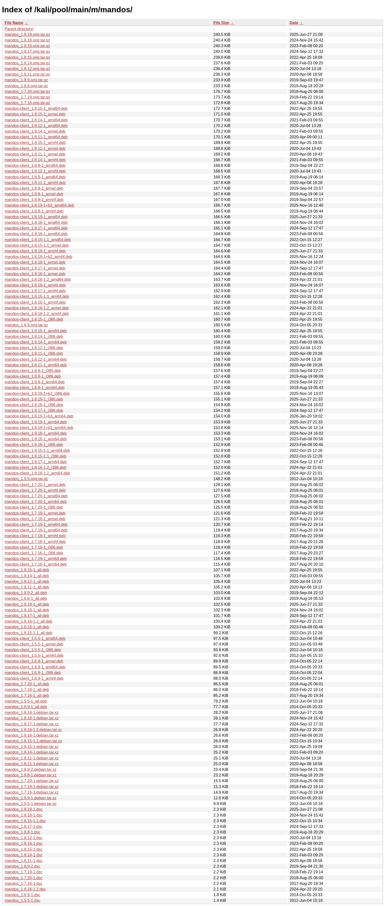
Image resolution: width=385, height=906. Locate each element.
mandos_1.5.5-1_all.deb (26, 701)
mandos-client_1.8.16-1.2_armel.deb (37, 308)
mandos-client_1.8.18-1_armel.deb (35, 262)
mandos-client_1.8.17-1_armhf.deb (35, 291)
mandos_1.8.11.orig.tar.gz (27, 74)
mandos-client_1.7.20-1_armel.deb (35, 485)
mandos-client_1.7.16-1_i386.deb (34, 553)
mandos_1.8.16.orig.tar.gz (27, 46)
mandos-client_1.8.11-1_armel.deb (35, 154)
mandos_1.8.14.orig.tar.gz (27, 63)
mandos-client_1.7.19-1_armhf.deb (35, 536)
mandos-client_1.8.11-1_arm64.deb (36, 365)
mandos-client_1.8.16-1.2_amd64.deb (38, 279)
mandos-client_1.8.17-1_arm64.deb (36, 462)
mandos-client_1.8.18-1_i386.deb (34, 405)
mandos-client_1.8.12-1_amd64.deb (36, 126)
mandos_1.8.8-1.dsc (22, 832)
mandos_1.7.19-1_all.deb (27, 690)
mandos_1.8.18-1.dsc (23, 815)
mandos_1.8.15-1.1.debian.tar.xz (33, 741)
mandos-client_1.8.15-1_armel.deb (35, 114)
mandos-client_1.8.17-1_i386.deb (34, 410)
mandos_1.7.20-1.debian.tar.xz (32, 781)
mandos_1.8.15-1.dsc (23, 849)
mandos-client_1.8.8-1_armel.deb (34, 194)
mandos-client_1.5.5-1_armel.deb (34, 644)
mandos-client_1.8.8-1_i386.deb (33, 376)
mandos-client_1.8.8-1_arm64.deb (35, 388)
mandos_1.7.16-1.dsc (23, 883)
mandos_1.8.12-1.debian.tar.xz (32, 758)
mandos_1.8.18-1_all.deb (27, 610)
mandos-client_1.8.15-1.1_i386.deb (35, 456)
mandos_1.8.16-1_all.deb (27, 627)
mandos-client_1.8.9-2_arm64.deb (35, 382)
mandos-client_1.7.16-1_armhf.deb (35, 542)
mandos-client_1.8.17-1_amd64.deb (36, 228)
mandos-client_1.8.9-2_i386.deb (33, 371)
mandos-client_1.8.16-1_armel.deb (35, 274)
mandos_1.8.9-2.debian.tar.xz (30, 769)
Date (293, 23)
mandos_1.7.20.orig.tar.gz (27, 91)
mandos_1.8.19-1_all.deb (27, 604)
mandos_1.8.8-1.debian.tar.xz (30, 775)
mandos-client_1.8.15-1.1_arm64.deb (37, 450)
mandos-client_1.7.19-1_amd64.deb (36, 524)
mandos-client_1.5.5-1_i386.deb (33, 650)
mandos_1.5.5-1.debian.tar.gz (31, 804)
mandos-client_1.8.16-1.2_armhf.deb (37, 314)
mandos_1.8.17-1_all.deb (27, 616)
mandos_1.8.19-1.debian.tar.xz (32, 712)
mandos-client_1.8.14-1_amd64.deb (36, 120)
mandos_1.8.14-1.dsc (23, 855)
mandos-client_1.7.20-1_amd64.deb (36, 496)
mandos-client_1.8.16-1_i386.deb (34, 445)
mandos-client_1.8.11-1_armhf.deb (35, 183)
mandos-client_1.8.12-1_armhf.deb (35, 171)
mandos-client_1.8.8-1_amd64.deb (35, 177)
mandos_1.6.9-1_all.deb (26, 707)
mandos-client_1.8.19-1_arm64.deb (36, 422)
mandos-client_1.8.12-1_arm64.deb (36, 359)
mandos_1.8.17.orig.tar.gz (27, 51)
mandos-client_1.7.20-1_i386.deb (34, 507)
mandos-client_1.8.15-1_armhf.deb (35, 143)
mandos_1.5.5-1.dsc (22, 900)
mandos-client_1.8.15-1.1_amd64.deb (38, 240)
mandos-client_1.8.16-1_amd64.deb (36, 234)
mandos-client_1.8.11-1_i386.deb (34, 353)
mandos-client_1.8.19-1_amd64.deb (36, 217)
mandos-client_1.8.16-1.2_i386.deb (35, 467)
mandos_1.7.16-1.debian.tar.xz (32, 792)
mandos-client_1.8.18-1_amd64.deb (36, 222)
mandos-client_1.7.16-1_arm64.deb (36, 564)
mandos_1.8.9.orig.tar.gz (26, 80)
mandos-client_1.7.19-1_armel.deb (35, 513)
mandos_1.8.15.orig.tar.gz (27, 57)
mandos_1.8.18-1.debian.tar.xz (32, 718)
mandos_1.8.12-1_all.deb (27, 581)
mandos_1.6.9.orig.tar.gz (26, 325)
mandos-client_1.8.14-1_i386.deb (34, 336)
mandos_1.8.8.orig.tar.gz (26, 86)
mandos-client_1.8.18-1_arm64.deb (36, 433)
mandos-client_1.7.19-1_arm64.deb (36, 559)
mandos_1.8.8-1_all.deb (26, 598)
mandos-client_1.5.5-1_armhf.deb (34, 655)
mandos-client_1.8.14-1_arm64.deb (36, 342)
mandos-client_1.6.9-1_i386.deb (33, 673)
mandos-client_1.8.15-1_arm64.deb (36, 331)
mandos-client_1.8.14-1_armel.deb (35, 131)
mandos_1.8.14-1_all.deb (27, 576)
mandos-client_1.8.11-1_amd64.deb (36, 137)
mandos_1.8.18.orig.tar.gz (27, 40)
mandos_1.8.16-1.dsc (23, 843)
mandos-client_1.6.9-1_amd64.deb (35, 667)
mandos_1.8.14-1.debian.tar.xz (32, 752)
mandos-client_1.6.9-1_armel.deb (34, 661)
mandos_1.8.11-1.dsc (23, 861)
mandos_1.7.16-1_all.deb (27, 695)
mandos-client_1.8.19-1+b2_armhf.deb (38, 257)
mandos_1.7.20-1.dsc (23, 878)
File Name (14, 23)
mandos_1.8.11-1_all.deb (27, 587)
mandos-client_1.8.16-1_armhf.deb (35, 302)
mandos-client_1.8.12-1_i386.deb (34, 348)
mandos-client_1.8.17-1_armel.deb (35, 268)
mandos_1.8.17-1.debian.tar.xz (32, 724)
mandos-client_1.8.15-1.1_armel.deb (37, 245)
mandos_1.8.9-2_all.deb (26, 593)
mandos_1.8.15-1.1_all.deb (28, 633)
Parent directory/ (19, 29)
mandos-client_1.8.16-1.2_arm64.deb (37, 473)
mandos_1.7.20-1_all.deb (27, 684)
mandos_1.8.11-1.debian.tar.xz (32, 764)
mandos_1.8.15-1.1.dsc (25, 821)
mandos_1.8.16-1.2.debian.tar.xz (33, 730)
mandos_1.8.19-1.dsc (23, 809)
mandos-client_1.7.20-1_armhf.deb (35, 490)
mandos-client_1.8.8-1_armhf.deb (34, 211)
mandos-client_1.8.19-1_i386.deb (34, 399)
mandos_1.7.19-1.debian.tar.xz (32, 787)
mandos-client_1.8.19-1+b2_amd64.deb (39, 205)
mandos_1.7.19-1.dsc (23, 872)
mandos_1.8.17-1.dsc (23, 826)
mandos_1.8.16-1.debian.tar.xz (32, 735)
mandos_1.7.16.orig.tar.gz (27, 103)
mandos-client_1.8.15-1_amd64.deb (36, 108)
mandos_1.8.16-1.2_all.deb (28, 621)
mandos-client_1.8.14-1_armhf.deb (35, 160)
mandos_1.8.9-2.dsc (22, 866)
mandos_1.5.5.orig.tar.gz (26, 479)
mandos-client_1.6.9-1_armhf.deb (34, 678)
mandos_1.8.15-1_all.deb (27, 570)
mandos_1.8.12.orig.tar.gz (27, 69)
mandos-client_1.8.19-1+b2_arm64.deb (39, 428)
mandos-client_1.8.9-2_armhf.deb (34, 200)
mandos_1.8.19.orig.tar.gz (27, 34)
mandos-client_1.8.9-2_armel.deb (34, 188)
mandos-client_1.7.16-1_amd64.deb (36, 530)
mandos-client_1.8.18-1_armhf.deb (35, 285)
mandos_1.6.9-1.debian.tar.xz (30, 798)
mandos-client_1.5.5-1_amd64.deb (35, 638)
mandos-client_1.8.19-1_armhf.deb (35, 251)
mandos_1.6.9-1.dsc (22, 895)
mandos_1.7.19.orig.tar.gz (27, 97)
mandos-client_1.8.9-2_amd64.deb (35, 165)
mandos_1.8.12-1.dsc (23, 838)
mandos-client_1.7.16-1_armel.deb (35, 519)
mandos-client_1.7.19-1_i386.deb (34, 547)
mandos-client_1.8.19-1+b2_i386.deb (37, 393)
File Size (221, 23)
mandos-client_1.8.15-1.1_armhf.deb (37, 296)
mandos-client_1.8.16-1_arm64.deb (36, 439)
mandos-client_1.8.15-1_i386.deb (34, 319)
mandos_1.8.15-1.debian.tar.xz (32, 747)
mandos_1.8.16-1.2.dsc (25, 889)
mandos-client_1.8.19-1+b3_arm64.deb (39, 416)
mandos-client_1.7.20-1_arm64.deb (36, 502)
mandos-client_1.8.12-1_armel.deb (35, 148)
